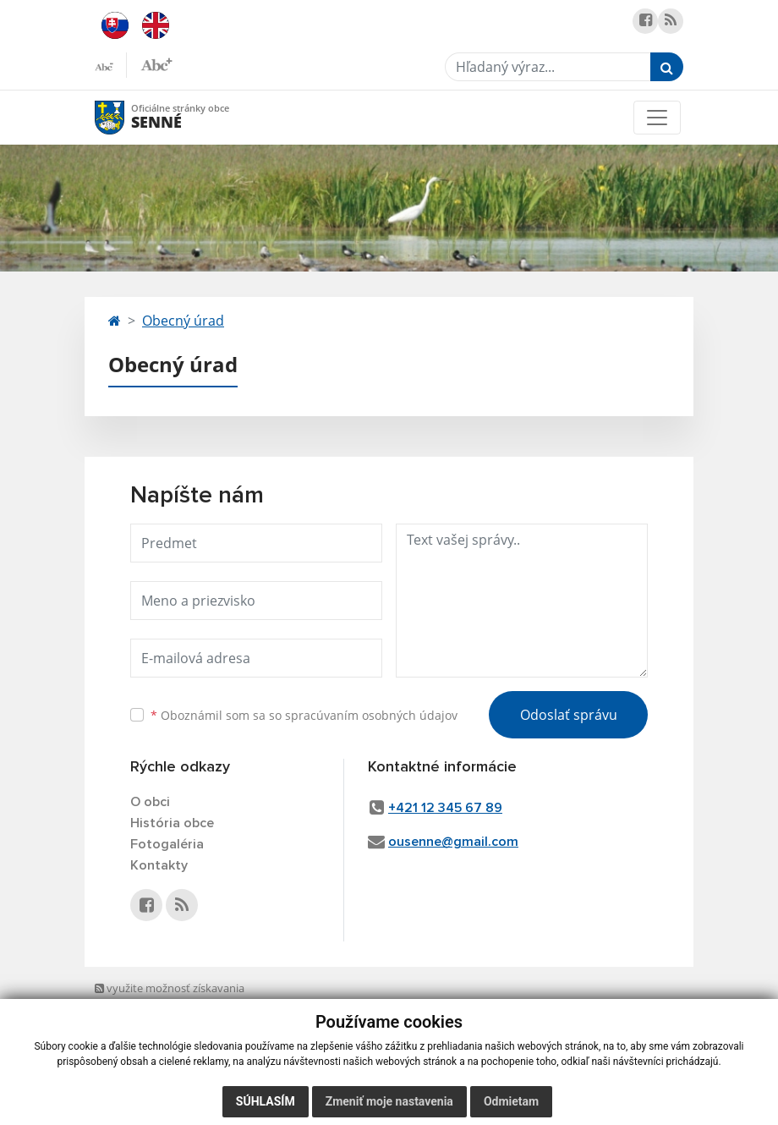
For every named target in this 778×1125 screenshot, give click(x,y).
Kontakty (159, 865)
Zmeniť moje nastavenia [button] (389, 1101)
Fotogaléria (167, 844)
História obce (172, 823)
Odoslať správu (568, 714)
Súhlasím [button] (265, 1101)
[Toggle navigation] (657, 117)
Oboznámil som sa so (304, 715)
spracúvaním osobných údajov (371, 715)
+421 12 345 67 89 (445, 808)
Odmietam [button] (511, 1101)
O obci (150, 802)
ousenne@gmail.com (453, 841)
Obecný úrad (183, 320)
